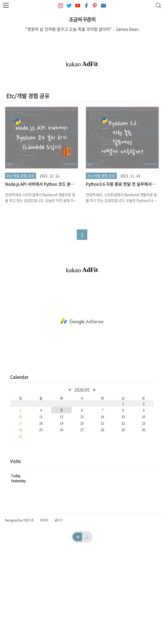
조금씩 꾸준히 (82, 19)
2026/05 (82, 460)
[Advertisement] (82, 115)
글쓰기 (58, 590)
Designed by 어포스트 (19, 590)
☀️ (77, 607)
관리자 (44, 590)
